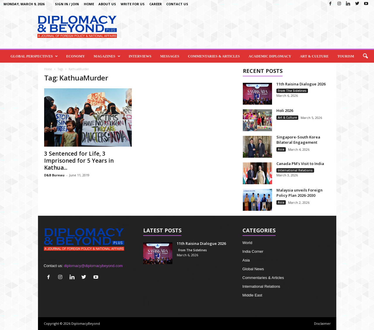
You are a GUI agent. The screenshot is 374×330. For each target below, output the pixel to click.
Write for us (133, 4)
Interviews (140, 56)
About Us (107, 4)
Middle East (252, 295)
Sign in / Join (67, 4)
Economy (75, 56)
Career (155, 4)
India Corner (253, 251)
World (247, 243)
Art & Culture (314, 56)
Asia (281, 149)
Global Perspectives (34, 56)
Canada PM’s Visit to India (300, 163)
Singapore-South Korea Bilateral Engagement (298, 139)
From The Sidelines (292, 91)
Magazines (107, 56)
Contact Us (177, 4)
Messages (169, 56)
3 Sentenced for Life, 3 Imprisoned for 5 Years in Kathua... (79, 160)
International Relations (295, 170)
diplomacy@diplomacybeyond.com (93, 266)
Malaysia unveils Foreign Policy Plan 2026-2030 (299, 192)
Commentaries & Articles (214, 56)
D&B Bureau (54, 175)
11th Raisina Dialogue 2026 (300, 84)
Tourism (345, 56)
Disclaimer (322, 323)
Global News (253, 269)
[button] (365, 56)
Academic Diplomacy (270, 56)
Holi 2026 (284, 110)
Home (89, 4)
